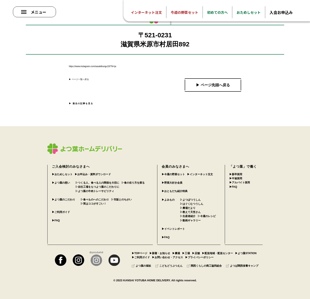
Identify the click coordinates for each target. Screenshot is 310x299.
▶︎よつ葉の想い (61, 182)
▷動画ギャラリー (190, 220)
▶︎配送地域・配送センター (217, 253)
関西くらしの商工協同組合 (204, 265)
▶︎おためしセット (62, 174)
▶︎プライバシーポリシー (199, 257)
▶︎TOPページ (139, 253)
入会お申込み (281, 12)
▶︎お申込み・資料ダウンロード (93, 174)
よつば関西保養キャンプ (242, 265)
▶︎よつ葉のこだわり (63, 199)
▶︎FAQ (56, 220)
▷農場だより (187, 207)
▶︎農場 (176, 253)
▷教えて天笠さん (190, 212)
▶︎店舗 (196, 253)
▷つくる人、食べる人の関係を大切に (97, 182)
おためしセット (249, 12)
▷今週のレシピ (207, 216)
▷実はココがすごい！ (93, 203)
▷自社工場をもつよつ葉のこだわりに (97, 186)
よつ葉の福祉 (141, 265)
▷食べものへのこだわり (95, 199)
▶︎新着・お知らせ (159, 253)
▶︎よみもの (168, 199)
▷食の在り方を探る (133, 182)
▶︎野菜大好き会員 (172, 182)
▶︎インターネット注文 (200, 174)
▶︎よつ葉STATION (245, 253)
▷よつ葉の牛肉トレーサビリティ (94, 191)
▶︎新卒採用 (235, 174)
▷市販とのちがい (121, 199)
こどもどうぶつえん (169, 265)
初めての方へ (217, 12)
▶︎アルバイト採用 (239, 182)
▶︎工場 (186, 253)
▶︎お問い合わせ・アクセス (167, 257)
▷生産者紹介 (187, 216)
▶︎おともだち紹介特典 (175, 191)
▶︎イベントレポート (173, 228)
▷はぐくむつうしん (191, 203)
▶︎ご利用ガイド (61, 212)
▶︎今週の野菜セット (173, 174)
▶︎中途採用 (235, 178)
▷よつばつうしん (190, 199)
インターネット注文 (146, 12)
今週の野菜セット (184, 12)
